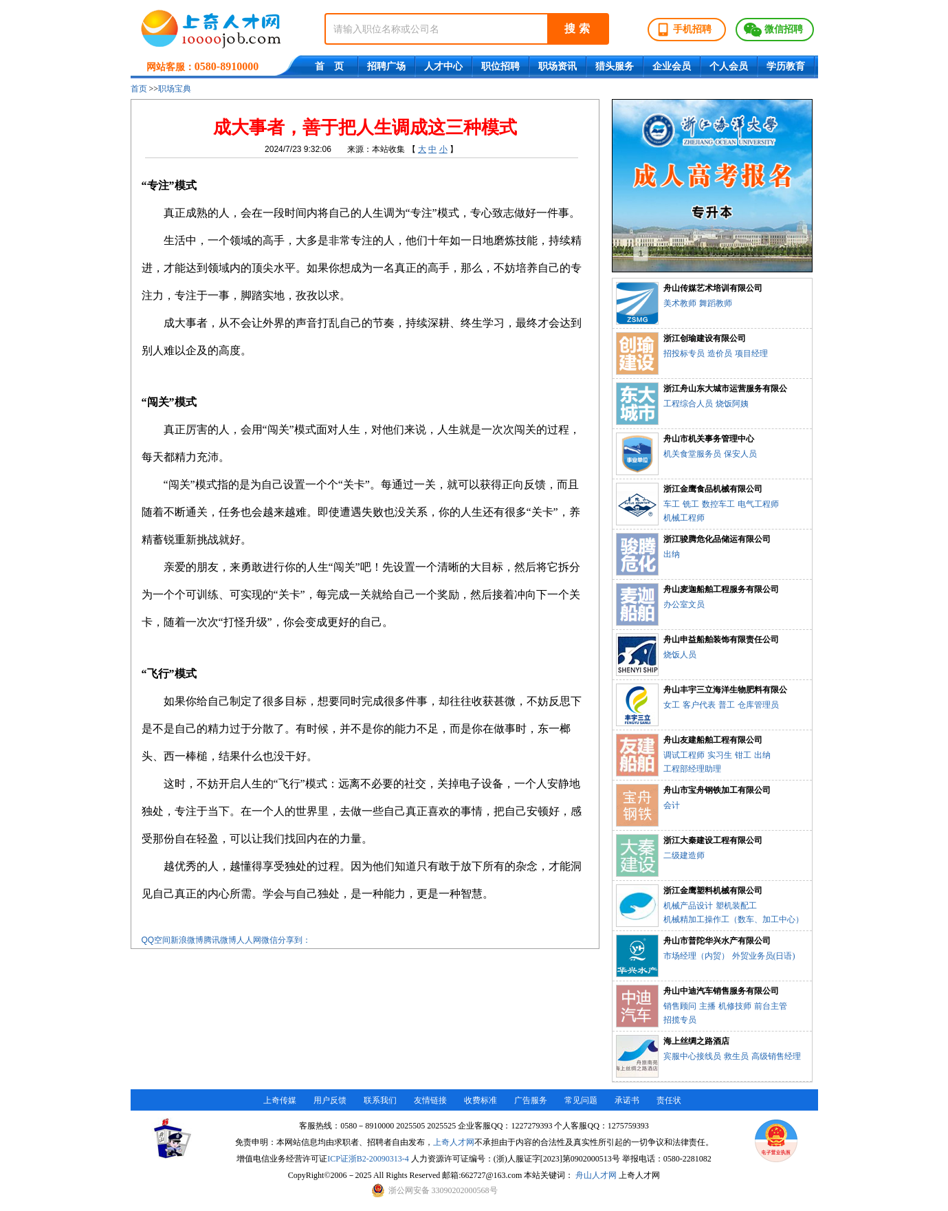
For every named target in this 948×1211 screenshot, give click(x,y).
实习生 (719, 755)
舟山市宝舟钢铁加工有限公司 (717, 790)
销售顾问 (679, 1006)
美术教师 (679, 303)
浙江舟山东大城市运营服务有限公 (725, 388)
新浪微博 (186, 940)
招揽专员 (679, 1020)
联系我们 (380, 1100)
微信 (269, 940)
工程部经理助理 (692, 769)
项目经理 (751, 353)
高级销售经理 (776, 1056)
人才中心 (443, 66)
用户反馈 (329, 1100)
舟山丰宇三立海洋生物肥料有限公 (725, 690)
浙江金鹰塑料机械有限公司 (712, 890)
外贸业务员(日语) (763, 956)
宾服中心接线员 (692, 1056)
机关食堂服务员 (692, 454)
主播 (707, 1006)
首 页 (329, 66)
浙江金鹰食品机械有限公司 (712, 489)
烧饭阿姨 (732, 403)
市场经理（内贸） (696, 956)
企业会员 (671, 66)
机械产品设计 (688, 905)
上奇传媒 (279, 1100)
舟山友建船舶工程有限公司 (712, 740)
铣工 (691, 504)
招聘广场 (386, 66)
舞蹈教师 (715, 303)
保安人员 (740, 454)
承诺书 (627, 1100)
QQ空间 (156, 940)
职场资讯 (557, 66)
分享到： (294, 940)
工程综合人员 (688, 403)
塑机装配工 (736, 905)
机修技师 (734, 1006)
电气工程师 (758, 504)
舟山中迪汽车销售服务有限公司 (721, 991)
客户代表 (699, 705)
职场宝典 (174, 89)
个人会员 (728, 66)
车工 (671, 504)
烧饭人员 (679, 654)
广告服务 (530, 1100)
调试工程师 (684, 755)
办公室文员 (684, 604)
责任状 (669, 1100)
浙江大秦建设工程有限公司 (712, 840)
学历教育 (786, 66)
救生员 (736, 1056)
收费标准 (480, 1100)
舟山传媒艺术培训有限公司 (712, 288)
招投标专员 (684, 353)
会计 (671, 805)
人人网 (248, 940)
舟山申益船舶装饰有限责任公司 (721, 639)
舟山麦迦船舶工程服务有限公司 (721, 589)
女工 (671, 705)
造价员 (719, 353)
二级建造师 (684, 855)
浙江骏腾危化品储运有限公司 (717, 539)
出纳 (671, 554)
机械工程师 (684, 518)
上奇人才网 (453, 1142)
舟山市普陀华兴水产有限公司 (717, 941)
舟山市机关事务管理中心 (708, 439)
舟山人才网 (596, 1175)
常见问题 (580, 1100)
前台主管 (770, 1006)
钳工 (743, 755)
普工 (726, 705)
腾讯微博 (219, 940)
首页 (139, 89)
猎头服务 (614, 66)
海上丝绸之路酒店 (696, 1041)
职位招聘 (500, 66)
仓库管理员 (758, 705)
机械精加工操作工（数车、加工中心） (733, 919)
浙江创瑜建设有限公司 (704, 338)
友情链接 (430, 1100)
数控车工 (718, 504)
